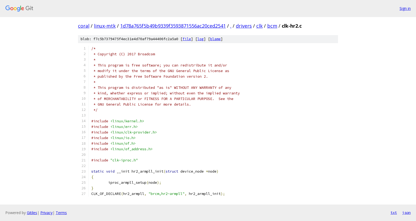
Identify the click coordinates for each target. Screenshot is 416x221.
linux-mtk (105, 26)
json (406, 212)
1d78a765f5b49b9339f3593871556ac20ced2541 (173, 26)
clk (259, 26)
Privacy (46, 212)
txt (394, 212)
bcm (272, 26)
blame (215, 39)
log (200, 39)
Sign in (405, 8)
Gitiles (32, 212)
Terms (61, 212)
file (187, 39)
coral (83, 26)
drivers (244, 26)
